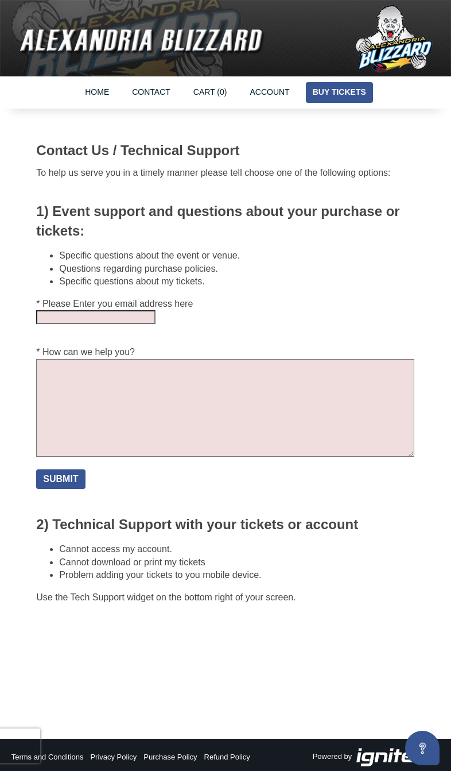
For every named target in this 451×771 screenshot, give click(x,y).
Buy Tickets (339, 92)
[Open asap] (422, 748)
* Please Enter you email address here (114, 304)
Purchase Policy (170, 757)
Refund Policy (227, 757)
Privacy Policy (113, 757)
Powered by (376, 757)
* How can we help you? (85, 352)
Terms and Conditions (47, 757)
